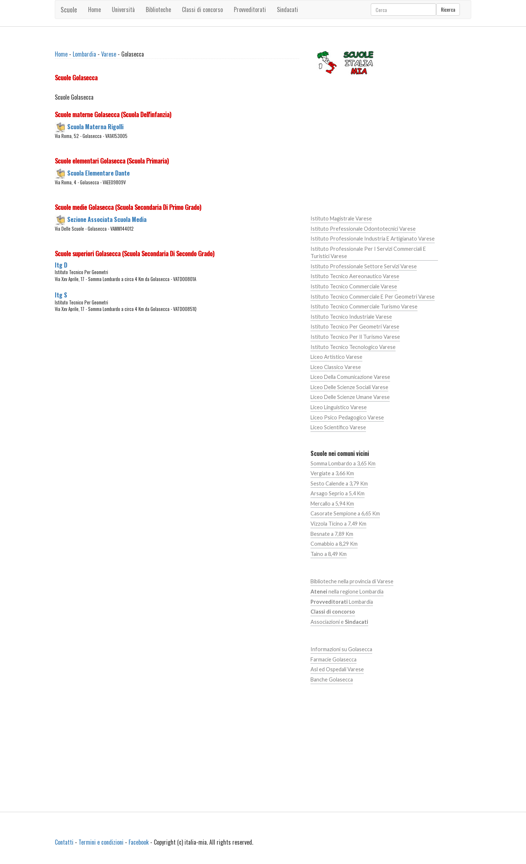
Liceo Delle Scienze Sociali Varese (349, 387)
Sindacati (287, 9)
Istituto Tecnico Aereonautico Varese (354, 276)
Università (123, 9)
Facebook (139, 842)
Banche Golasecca (331, 679)
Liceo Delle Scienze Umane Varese (350, 397)
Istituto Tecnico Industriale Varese (351, 317)
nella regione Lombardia (347, 591)
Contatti (64, 842)
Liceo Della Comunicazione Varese (350, 377)
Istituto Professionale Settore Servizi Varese (363, 266)
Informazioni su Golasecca (341, 649)
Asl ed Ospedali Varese (337, 669)
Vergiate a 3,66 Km (332, 473)
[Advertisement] (177, 389)
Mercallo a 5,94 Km (332, 503)
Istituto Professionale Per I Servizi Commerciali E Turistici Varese (368, 253)
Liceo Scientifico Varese (338, 427)
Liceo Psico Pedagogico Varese (347, 417)
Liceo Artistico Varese (336, 357)
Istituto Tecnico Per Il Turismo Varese (355, 337)
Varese (108, 54)
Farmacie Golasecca (333, 659)
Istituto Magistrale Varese (341, 218)
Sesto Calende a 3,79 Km (339, 483)
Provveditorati (250, 9)
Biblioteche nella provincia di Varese (351, 581)
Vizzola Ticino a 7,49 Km (338, 524)
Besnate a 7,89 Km (331, 534)
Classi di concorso (202, 9)
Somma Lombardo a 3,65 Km (343, 463)
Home (94, 9)
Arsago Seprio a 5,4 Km (337, 493)
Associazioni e (339, 622)
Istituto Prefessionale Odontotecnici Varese (363, 229)
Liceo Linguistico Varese (338, 407)
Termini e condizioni (101, 842)
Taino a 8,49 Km (328, 554)
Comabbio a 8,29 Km (334, 544)
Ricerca (448, 9)
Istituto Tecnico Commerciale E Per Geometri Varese (372, 296)
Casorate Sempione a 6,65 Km (345, 513)
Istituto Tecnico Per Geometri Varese (354, 326)
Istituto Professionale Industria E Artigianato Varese (372, 238)
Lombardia (84, 54)
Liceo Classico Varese (335, 367)
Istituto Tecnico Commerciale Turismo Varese (364, 306)
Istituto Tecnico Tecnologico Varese (353, 347)
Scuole (69, 9)
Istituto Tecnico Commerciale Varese (353, 286)
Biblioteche (158, 9)
